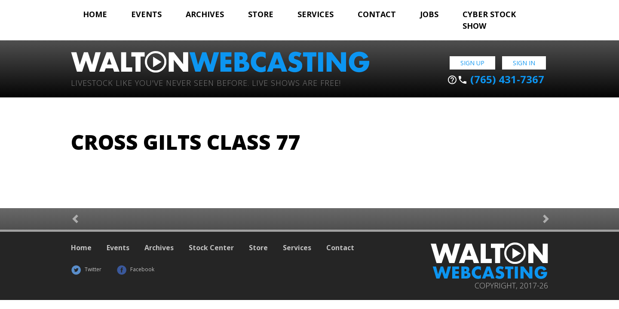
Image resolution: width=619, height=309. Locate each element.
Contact (377, 14)
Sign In (524, 63)
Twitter (86, 269)
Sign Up (472, 63)
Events (146, 14)
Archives (205, 14)
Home (95, 14)
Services (315, 14)
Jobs (429, 14)
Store (260, 14)
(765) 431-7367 (495, 79)
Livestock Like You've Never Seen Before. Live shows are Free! (206, 82)
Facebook (135, 269)
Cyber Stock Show (489, 20)
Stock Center (211, 247)
